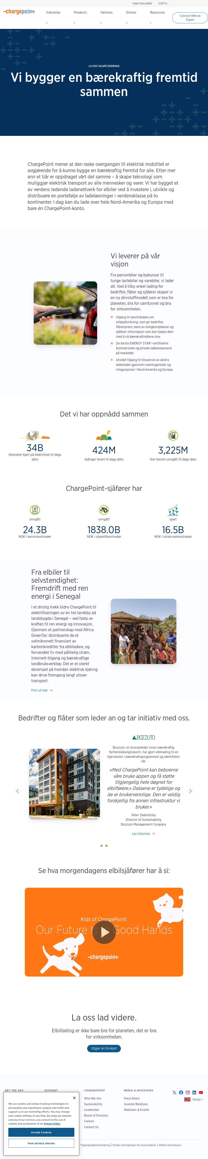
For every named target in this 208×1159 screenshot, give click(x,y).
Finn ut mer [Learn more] (39, 690)
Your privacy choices (41, 1143)
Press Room (132, 1098)
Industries (53, 17)
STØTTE (162, 3)
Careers (89, 1121)
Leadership (91, 1110)
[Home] (19, 12)
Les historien (141, 834)
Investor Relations (136, 1104)
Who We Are (92, 1098)
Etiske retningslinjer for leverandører (134, 1145)
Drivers (131, 17)
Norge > (198, 1099)
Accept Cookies (41, 1132)
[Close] (74, 1097)
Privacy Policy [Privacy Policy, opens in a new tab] (52, 1123)
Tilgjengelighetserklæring (95, 1145)
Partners (106, 17)
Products (80, 17)
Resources (157, 17)
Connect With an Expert (190, 17)
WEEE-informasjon (170, 1145)
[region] (41, 1124)
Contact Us (91, 1127)
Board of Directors (96, 1115)
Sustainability (93, 1104)
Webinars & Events (136, 1110)
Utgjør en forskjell (104, 1048)
